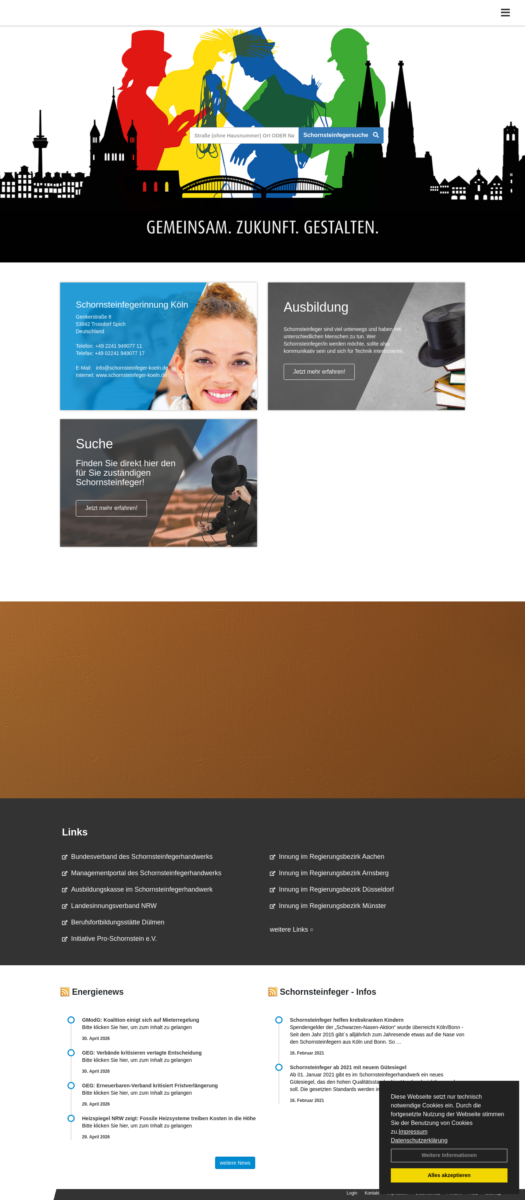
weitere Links (292, 929)
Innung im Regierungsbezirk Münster (328, 905)
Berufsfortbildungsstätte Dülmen (113, 922)
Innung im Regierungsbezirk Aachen (327, 856)
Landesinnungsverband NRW (109, 905)
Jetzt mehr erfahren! (319, 372)
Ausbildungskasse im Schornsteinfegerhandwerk (137, 889)
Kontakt (372, 1193)
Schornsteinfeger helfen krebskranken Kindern (347, 1020)
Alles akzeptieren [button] (449, 1175)
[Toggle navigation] (505, 21)
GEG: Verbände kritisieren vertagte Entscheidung (142, 1053)
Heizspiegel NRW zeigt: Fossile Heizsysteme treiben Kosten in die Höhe (169, 1118)
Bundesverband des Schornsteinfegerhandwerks (137, 856)
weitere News (235, 1163)
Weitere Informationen (449, 1155)
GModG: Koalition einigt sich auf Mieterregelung (140, 1020)
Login (352, 1193)
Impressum (412, 1132)
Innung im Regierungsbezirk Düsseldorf (332, 889)
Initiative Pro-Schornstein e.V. (109, 938)
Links (75, 832)
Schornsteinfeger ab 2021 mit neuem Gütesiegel (348, 1067)
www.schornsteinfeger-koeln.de (131, 375)
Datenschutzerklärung (419, 1140)
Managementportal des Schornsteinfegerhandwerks (141, 873)
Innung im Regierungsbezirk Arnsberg (329, 873)
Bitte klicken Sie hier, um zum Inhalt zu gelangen (137, 1027)
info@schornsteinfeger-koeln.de (132, 368)
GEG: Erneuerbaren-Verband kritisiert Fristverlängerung (150, 1085)
